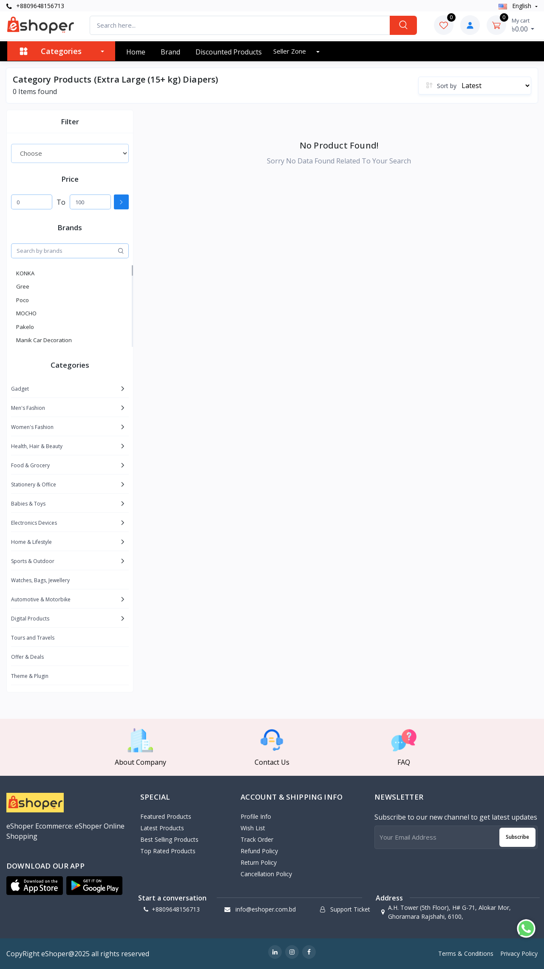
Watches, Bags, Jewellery (40, 580)
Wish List (253, 828)
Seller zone (290, 51)
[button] (34, 885)
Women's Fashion (32, 427)
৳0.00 (523, 25)
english (516, 6)
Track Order (257, 839)
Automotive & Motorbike (41, 599)
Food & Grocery (30, 465)
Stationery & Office (33, 484)
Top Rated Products (168, 851)
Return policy (259, 862)
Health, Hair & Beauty (36, 446)
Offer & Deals (27, 656)
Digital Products (30, 618)
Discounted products (229, 52)
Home (135, 52)
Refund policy (259, 851)
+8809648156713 (35, 6)
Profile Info (256, 816)
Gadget (20, 388)
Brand (170, 52)
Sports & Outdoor (32, 561)
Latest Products (162, 828)
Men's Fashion (28, 408)
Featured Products (165, 816)
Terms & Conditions (465, 953)
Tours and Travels (32, 637)
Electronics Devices (34, 522)
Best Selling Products (169, 839)
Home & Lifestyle (31, 542)
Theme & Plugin (29, 676)
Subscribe (517, 836)
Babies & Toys (28, 503)
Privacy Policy (519, 953)
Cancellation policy (266, 874)
